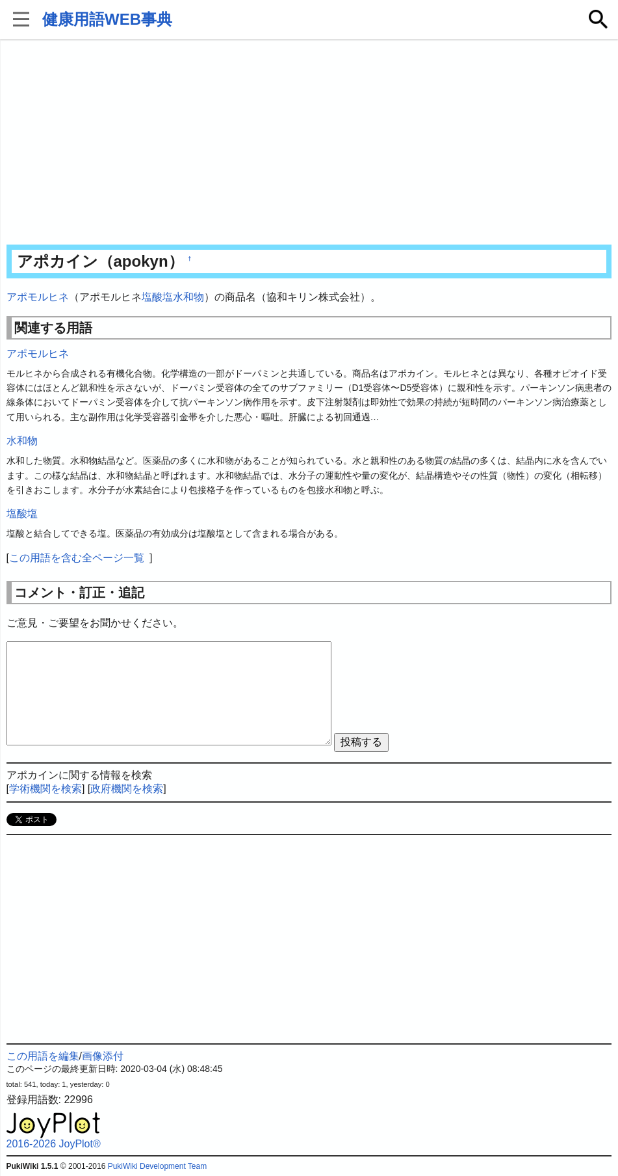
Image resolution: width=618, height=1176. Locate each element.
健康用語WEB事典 (107, 19)
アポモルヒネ (37, 296)
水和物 (188, 296)
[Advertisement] (309, 143)
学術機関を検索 (45, 788)
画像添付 (102, 1056)
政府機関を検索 (126, 788)
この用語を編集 (42, 1056)
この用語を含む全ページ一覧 (76, 557)
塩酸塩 (157, 296)
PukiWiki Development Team (157, 1166)
